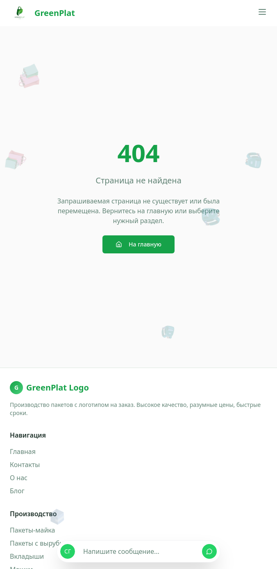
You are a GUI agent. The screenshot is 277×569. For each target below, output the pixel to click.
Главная (23, 451)
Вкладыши (27, 556)
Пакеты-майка (32, 530)
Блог (17, 490)
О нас (18, 477)
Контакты (25, 464)
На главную (138, 244)
